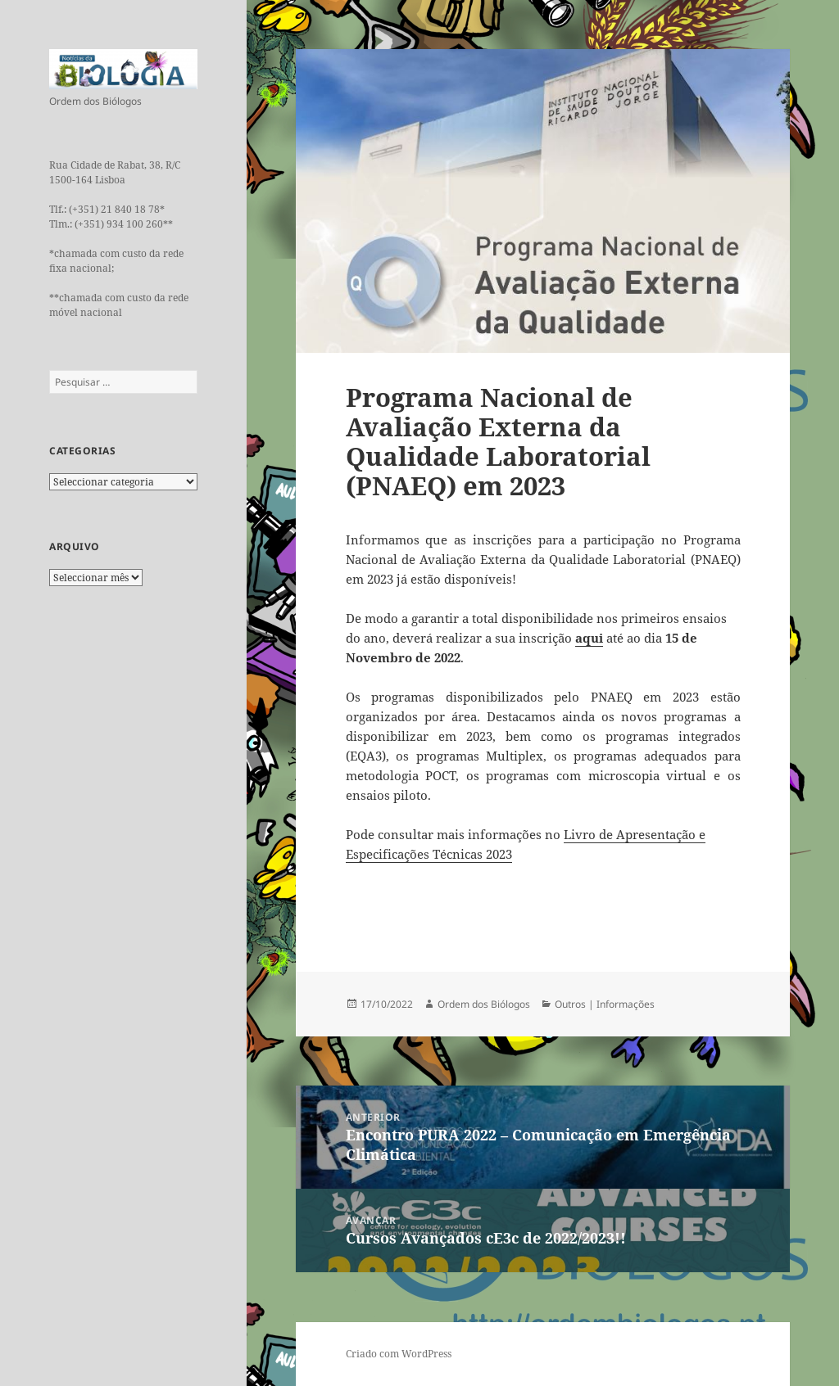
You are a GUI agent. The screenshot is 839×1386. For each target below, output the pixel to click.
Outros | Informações (605, 1004)
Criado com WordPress (398, 1354)
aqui (589, 638)
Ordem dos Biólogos (484, 1004)
